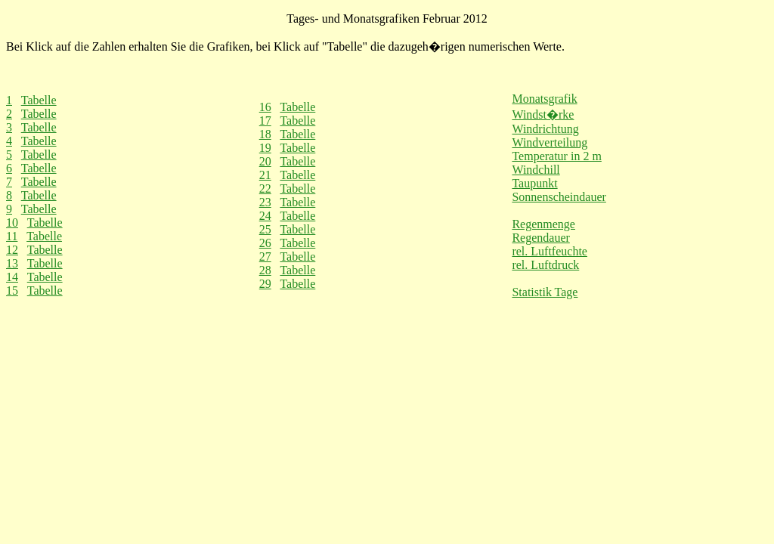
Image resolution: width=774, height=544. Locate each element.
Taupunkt (534, 183)
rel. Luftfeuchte (549, 251)
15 (12, 290)
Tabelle (39, 100)
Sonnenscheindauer (558, 196)
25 (265, 229)
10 (12, 222)
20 (265, 161)
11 (11, 236)
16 (265, 106)
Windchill (535, 169)
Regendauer (540, 237)
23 (265, 202)
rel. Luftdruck (545, 264)
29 (265, 283)
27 (265, 256)
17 (265, 120)
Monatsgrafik (544, 98)
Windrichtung (545, 128)
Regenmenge (543, 224)
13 (12, 263)
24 (265, 215)
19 (265, 147)
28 (265, 270)
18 (265, 134)
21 (265, 174)
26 (265, 242)
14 (12, 276)
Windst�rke (543, 114)
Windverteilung (549, 142)
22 (265, 188)
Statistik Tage (544, 292)
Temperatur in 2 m (556, 156)
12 (12, 249)
